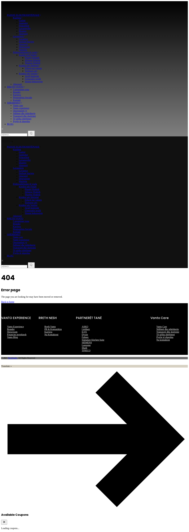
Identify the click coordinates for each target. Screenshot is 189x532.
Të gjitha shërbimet (165, 334)
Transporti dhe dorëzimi (167, 332)
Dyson (85, 334)
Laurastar (86, 345)
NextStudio (12, 358)
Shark (84, 348)
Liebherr (86, 329)
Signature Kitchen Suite (93, 340)
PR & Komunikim (53, 329)
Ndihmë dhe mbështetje (167, 329)
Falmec (85, 337)
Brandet (11, 329)
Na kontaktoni (163, 340)
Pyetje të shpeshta (164, 337)
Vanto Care (161, 326)
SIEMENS (87, 342)
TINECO (86, 350)
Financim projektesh (16, 334)
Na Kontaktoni (51, 334)
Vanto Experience (15, 326)
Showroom (12, 332)
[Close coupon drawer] (4, 522)
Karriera (48, 332)
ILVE (84, 332)
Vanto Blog (12, 337)
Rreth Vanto (50, 326)
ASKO (85, 326)
